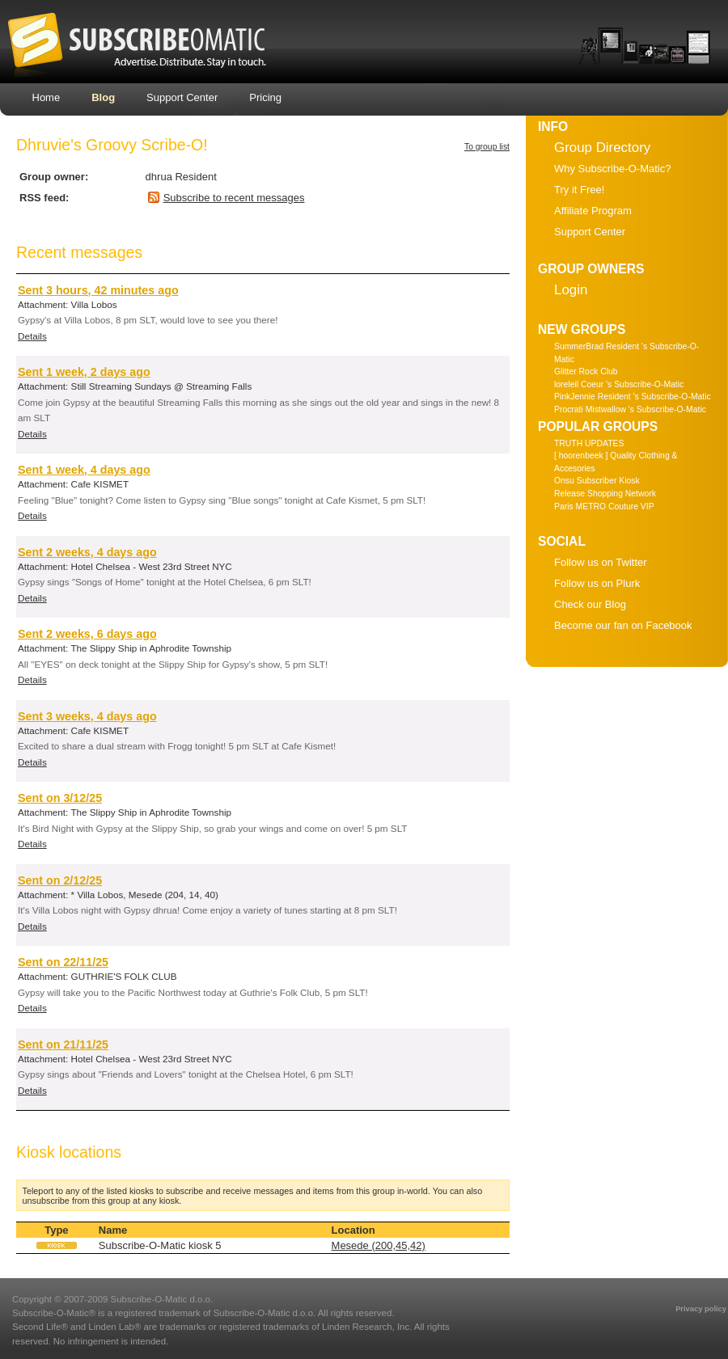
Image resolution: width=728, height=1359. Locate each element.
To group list (487, 146)
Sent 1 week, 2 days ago (84, 371)
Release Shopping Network (605, 493)
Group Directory (602, 147)
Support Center (182, 97)
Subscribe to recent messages (234, 198)
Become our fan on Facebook (623, 625)
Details (32, 336)
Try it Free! (579, 190)
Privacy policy (700, 1309)
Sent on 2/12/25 (60, 880)
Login (570, 290)
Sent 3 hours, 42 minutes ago (98, 290)
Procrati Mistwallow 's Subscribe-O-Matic (630, 409)
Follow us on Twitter (600, 562)
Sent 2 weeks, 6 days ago (87, 633)
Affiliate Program (593, 211)
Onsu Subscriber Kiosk (597, 480)
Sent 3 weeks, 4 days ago (87, 716)
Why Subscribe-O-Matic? (612, 168)
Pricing (265, 97)
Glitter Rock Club (586, 371)
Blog (103, 97)
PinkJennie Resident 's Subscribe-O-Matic (632, 396)
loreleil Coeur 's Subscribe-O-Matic (619, 384)
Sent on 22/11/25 (63, 962)
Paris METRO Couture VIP (604, 506)
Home (46, 97)
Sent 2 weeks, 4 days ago (87, 552)
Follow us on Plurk (597, 583)
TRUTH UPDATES (589, 443)
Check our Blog (590, 604)
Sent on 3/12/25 (60, 797)
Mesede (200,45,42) (378, 1245)
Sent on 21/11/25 (63, 1044)
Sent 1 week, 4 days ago (84, 469)
